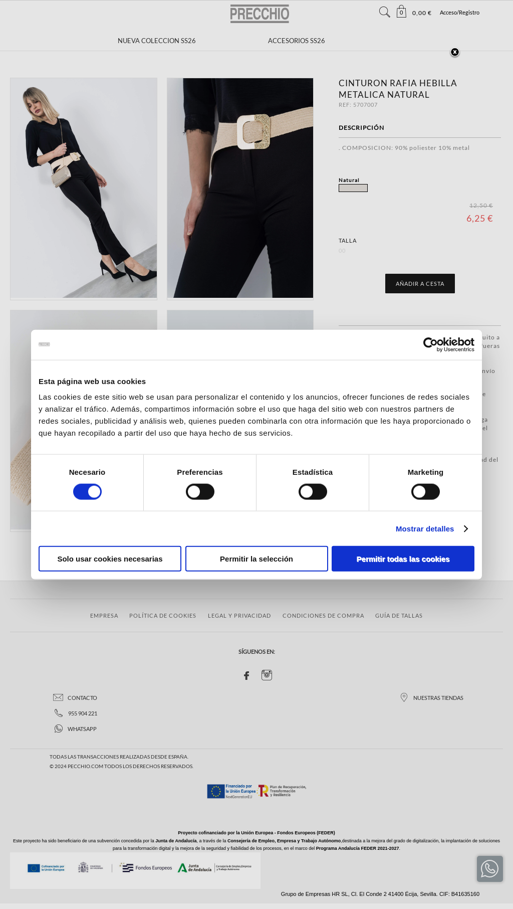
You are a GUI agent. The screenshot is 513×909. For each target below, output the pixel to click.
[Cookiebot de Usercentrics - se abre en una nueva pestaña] (430, 344)
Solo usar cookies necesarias (109, 559)
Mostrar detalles (425, 528)
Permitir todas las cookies (403, 559)
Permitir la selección (256, 559)
